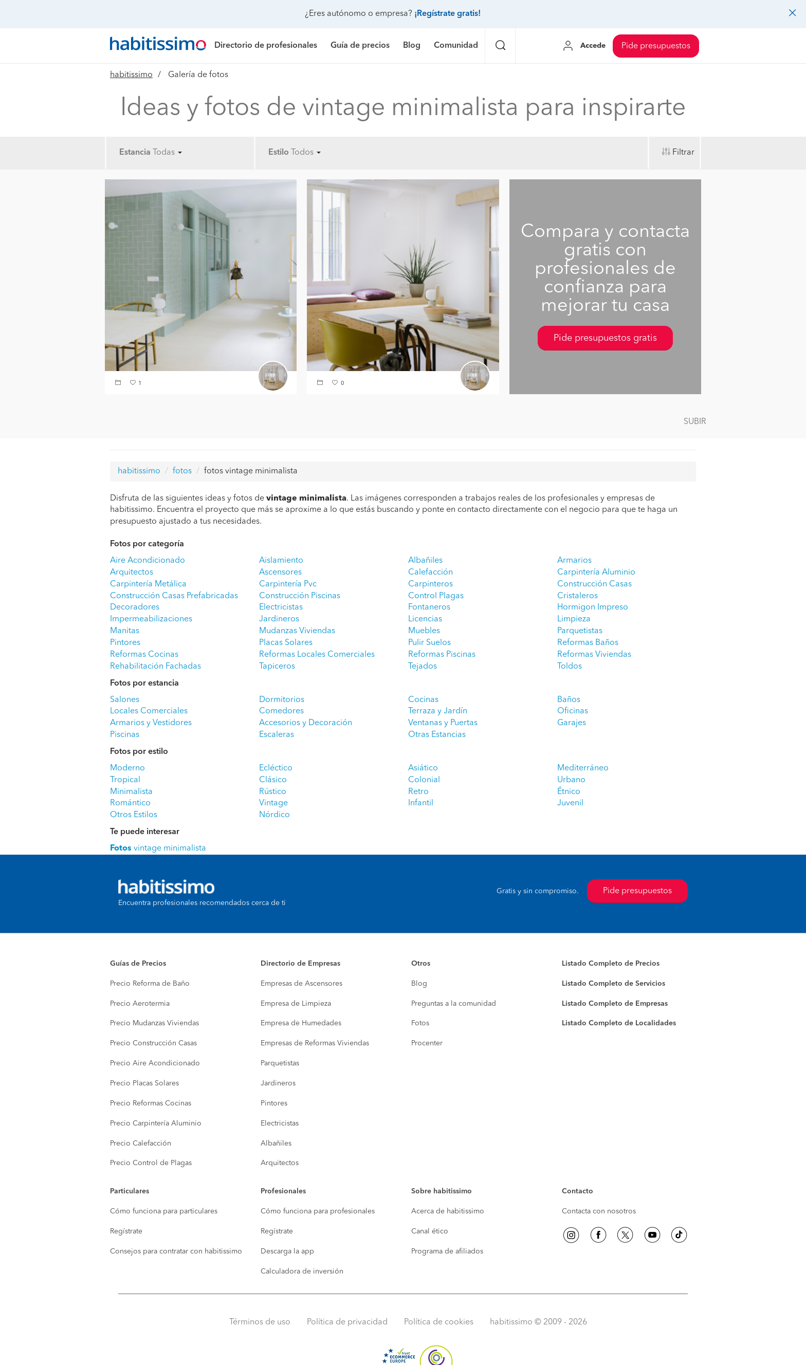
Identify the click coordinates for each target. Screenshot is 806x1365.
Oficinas (572, 711)
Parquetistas (579, 631)
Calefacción (430, 572)
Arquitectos (131, 572)
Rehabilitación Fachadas (155, 666)
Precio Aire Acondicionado (155, 1063)
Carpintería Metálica (148, 584)
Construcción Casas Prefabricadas (174, 596)
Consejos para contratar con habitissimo (176, 1251)
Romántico (130, 803)
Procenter (427, 1043)
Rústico (272, 792)
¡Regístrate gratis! (447, 14)
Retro (418, 792)
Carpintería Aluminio (596, 572)
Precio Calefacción (140, 1143)
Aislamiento (281, 561)
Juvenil (570, 803)
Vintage (273, 803)
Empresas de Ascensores (301, 983)
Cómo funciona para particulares (163, 1211)
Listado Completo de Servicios (613, 983)
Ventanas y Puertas (443, 723)
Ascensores (280, 572)
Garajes (571, 723)
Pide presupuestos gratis (605, 338)
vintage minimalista (158, 848)
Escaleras (276, 735)
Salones (124, 700)
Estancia (135, 153)
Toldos (569, 666)
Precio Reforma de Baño (150, 983)
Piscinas (124, 735)
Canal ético (429, 1231)
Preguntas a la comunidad (453, 1003)
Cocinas (423, 700)
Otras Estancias (437, 735)
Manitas (124, 631)
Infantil (420, 803)
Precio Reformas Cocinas (150, 1103)
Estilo (278, 153)
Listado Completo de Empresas (615, 1003)
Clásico (273, 780)
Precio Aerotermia (140, 1003)
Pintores (125, 643)
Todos (306, 153)
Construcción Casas (594, 584)
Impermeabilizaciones (151, 619)
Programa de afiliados (447, 1251)
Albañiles (425, 561)
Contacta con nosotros (599, 1211)
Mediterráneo (583, 768)
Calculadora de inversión (302, 1271)
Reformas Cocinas (144, 655)
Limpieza (574, 619)
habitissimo (131, 75)
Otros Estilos (133, 815)
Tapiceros (277, 666)
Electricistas (281, 607)
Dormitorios (281, 700)
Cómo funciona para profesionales (318, 1211)
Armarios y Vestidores (151, 723)
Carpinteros (430, 584)
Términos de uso (259, 1322)
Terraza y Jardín (437, 711)
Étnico (568, 792)
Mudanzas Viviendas (297, 631)
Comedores (281, 711)
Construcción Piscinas (299, 596)
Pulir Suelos (429, 643)
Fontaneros (429, 607)
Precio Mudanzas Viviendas (154, 1023)
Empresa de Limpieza (296, 1003)
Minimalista (131, 792)
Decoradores (134, 607)
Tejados (422, 666)
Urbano (571, 780)
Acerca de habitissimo (447, 1211)
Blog (419, 983)
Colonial (424, 780)
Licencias (425, 619)
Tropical (125, 780)
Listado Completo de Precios (611, 963)
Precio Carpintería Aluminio (156, 1123)
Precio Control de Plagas (151, 1163)
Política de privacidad (347, 1322)
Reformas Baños (587, 643)
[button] (119, 383)
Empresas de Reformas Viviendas (315, 1043)
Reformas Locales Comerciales (317, 655)
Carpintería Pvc (288, 584)
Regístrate (126, 1231)
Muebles (424, 631)
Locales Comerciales (149, 711)
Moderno (127, 768)
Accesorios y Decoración (305, 723)
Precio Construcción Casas (153, 1043)
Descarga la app (287, 1251)
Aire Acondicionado (147, 561)
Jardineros (279, 619)
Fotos (420, 1023)
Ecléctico (275, 768)
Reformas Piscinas (441, 655)
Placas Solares (286, 643)
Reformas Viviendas (594, 655)
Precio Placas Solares (144, 1083)
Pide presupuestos (655, 46)
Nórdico (274, 815)
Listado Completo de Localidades (619, 1023)
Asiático (423, 768)
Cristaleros (577, 596)
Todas (167, 153)
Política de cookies (438, 1322)
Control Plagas (436, 596)
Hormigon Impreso (592, 607)
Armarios (574, 561)
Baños (568, 700)
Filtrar (683, 153)
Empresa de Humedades (301, 1023)
